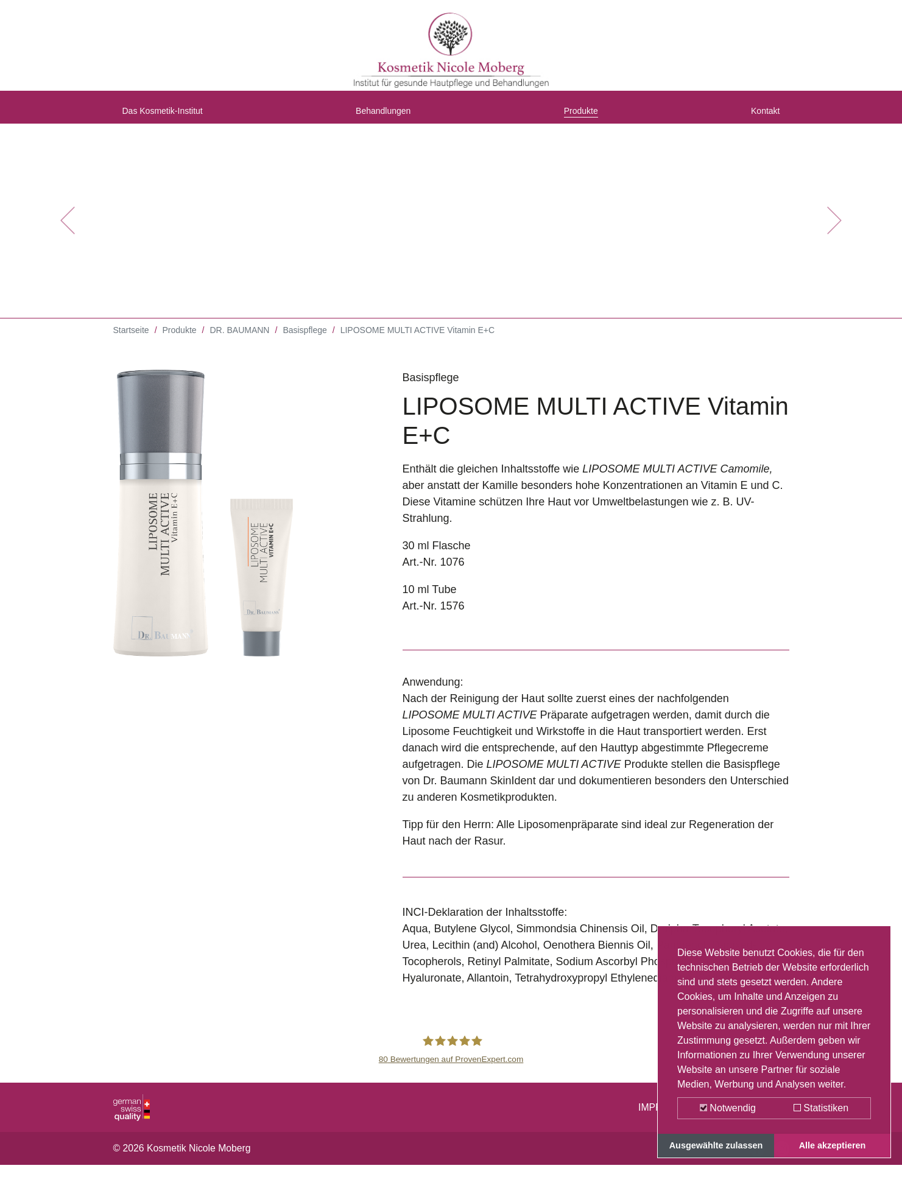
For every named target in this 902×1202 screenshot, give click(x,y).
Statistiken (821, 1108)
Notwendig (728, 1108)
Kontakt (761, 117)
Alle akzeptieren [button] (832, 1145)
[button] (67, 231)
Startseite (131, 341)
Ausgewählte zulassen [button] (716, 1145)
